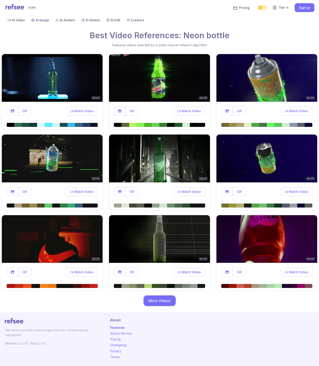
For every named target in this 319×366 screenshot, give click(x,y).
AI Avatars (65, 20)
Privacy (116, 351)
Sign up (304, 8)
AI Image (40, 20)
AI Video (16, 20)
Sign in (280, 7)
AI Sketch (90, 20)
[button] (12, 111)
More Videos (160, 301)
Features (117, 328)
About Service (121, 333)
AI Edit (113, 20)
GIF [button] (24, 111)
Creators (135, 20)
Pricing (241, 8)
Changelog (118, 345)
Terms (115, 357)
